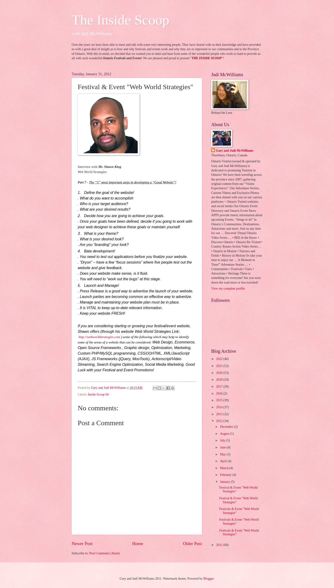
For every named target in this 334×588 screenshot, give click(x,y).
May (223, 454)
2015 (219, 400)
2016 (219, 393)
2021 (219, 366)
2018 (219, 379)
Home (137, 543)
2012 (219, 421)
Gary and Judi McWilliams (234, 150)
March (224, 468)
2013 (219, 414)
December (227, 426)
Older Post (192, 543)
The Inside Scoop (120, 20)
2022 (219, 359)
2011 (219, 545)
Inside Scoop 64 (98, 394)
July (223, 440)
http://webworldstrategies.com (99, 337)
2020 (219, 373)
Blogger (209, 578)
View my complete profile (228, 288)
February (226, 475)
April (224, 461)
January (225, 481)
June (223, 447)
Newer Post (82, 543)
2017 (219, 386)
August (225, 433)
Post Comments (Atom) (104, 553)
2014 (219, 407)
